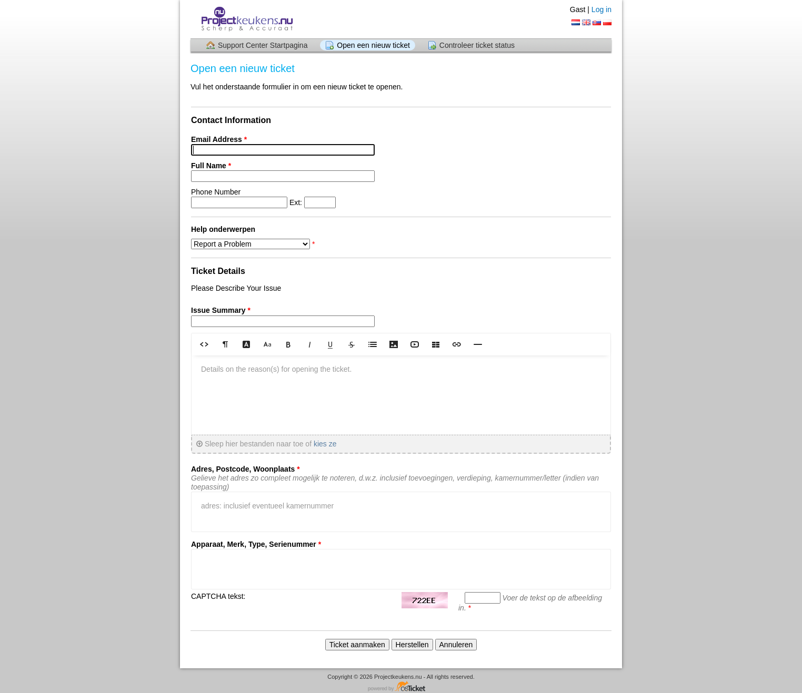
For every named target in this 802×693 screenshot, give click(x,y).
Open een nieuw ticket (373, 45)
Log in (601, 9)
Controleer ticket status (477, 45)
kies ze (325, 444)
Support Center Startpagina (262, 45)
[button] (204, 344)
